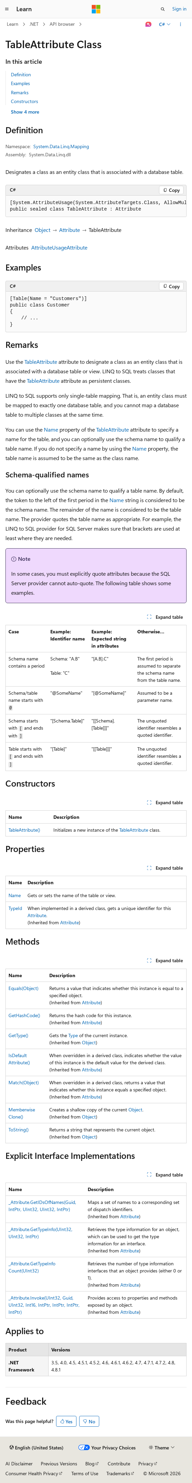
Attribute (69, 229)
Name (51, 429)
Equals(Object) (23, 988)
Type (73, 1035)
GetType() (18, 1035)
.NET (33, 24)
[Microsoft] (96, 9)
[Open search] (163, 9)
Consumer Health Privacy (31, 1473)
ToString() (18, 1129)
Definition (21, 74)
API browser (62, 24)
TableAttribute (40, 361)
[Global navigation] (7, 9)
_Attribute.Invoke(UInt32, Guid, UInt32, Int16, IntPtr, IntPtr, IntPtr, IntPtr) (44, 1304)
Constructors (24, 101)
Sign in (179, 8)
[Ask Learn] (148, 24)
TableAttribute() (24, 830)
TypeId (15, 908)
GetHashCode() (24, 1015)
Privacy (145, 1463)
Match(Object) (23, 1082)
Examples (20, 83)
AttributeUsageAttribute (59, 247)
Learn (12, 24)
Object (42, 229)
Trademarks (118, 1473)
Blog (89, 1463)
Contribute (119, 1463)
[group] (96, 206)
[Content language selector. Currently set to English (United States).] (36, 1447)
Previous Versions (59, 1463)
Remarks (20, 92)
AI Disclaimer (19, 1463)
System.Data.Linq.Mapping (61, 146)
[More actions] (181, 24)
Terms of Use (84, 1473)
